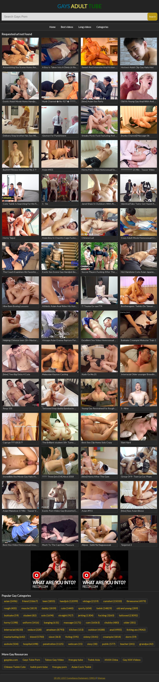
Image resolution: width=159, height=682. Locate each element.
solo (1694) (47, 615)
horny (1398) (11, 622)
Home (52, 27)
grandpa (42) (146, 643)
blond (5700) (37, 636)
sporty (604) (85, 608)
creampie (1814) (112, 636)
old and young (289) (127, 608)
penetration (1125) (53, 643)
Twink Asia (94, 659)
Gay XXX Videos (131, 659)
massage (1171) (72, 622)
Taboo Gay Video (54, 659)
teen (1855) (48, 601)
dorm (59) (131, 636)
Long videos (84, 27)
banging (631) (51, 622)
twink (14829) (104, 608)
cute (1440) (67, 608)
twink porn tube (39, 666)
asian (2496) (10, 601)
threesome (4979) (136, 601)
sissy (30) (92, 643)
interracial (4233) (13, 629)
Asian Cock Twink (81, 666)
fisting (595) (72, 636)
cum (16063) (93, 622)
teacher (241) (127, 643)
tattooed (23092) (128, 615)
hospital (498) (30, 643)
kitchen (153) (76, 629)
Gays (79, 6)
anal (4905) (116, 629)
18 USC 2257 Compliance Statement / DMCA (75, 678)
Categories (102, 27)
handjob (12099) (69, 601)
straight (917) (65, 615)
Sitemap (101, 678)
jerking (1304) (85, 615)
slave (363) (55, 636)
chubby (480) (111, 622)
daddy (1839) (49, 608)
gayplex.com (11, 659)
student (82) (29, 615)
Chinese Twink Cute (15, 666)
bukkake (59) (11, 615)
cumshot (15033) (112, 601)
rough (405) (10, 608)
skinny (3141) (90, 636)
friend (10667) (30, 601)
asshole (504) (11, 643)
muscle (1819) (29, 608)
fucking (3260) (106, 615)
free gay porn (59, 666)
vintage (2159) (90, 601)
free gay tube (75, 659)
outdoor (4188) (96, 629)
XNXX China (111, 659)
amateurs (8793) (55, 629)
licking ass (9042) (136, 629)
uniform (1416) (31, 622)
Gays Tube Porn (31, 659)
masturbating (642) (14, 636)
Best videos (67, 27)
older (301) (130, 622)
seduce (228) (35, 629)
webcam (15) (75, 643)
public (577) (108, 643)
